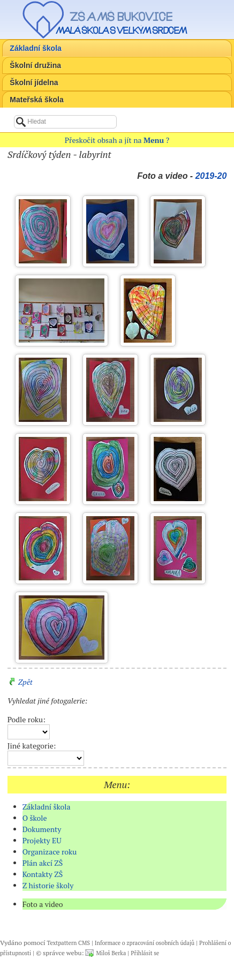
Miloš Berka (111, 953)
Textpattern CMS (68, 943)
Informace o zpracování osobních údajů (144, 943)
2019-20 (211, 175)
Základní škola (35, 48)
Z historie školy (48, 885)
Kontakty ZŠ (42, 874)
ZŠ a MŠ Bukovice (121, 16)
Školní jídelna (34, 82)
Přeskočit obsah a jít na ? (117, 140)
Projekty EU (42, 840)
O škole (34, 818)
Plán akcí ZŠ (42, 863)
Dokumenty (42, 829)
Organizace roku (49, 851)
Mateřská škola (36, 99)
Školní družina (35, 65)
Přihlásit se (145, 953)
